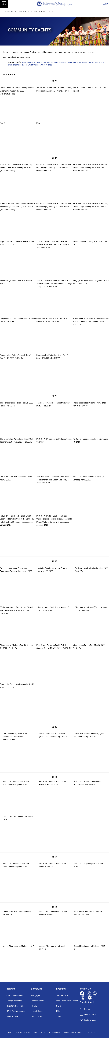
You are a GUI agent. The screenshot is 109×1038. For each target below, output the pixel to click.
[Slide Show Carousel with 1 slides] (54, 120)
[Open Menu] (4, 4)
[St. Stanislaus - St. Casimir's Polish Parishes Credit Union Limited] (54, 4)
